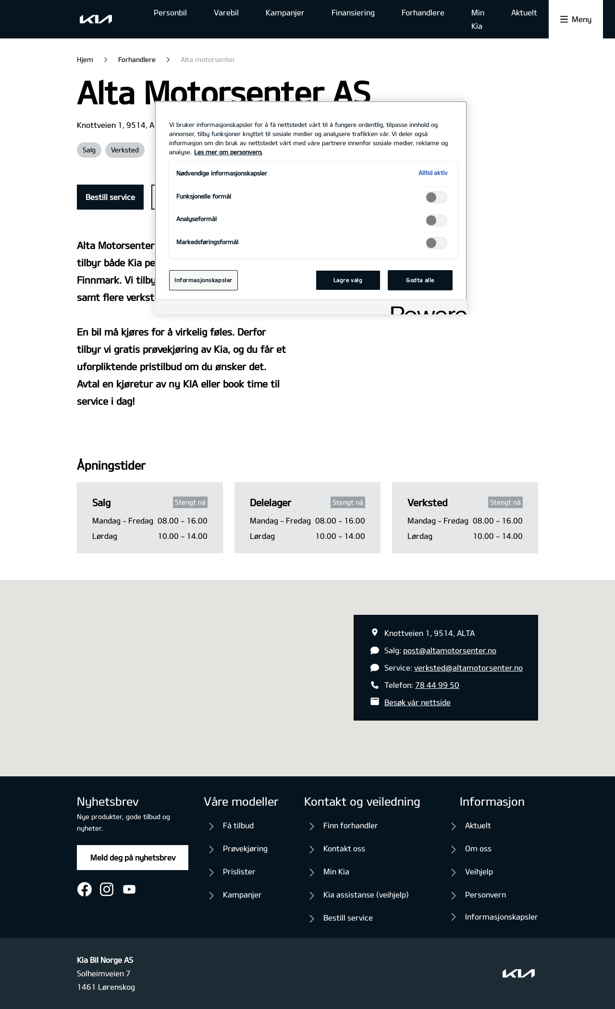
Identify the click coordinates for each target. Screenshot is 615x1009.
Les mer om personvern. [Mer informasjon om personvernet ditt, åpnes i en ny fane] (228, 152)
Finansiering (353, 12)
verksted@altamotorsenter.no (468, 667)
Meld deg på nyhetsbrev (132, 857)
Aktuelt (524, 12)
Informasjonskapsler (501, 916)
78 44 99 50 (437, 684)
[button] (307, 669)
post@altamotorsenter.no (449, 650)
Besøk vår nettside (417, 702)
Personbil (170, 12)
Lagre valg (348, 280)
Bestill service (110, 196)
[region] (311, 207)
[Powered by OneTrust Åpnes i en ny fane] (425, 308)
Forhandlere (423, 12)
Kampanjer (285, 12)
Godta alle (420, 280)
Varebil (226, 12)
